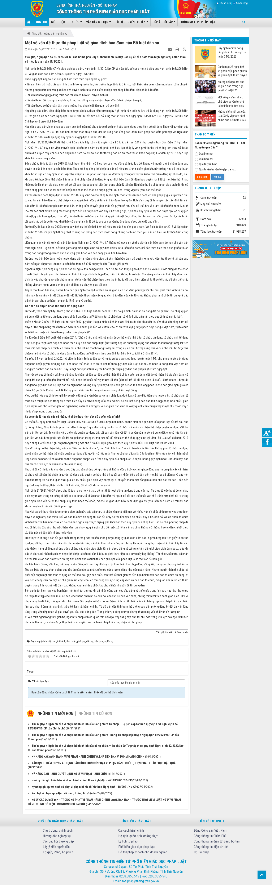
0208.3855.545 (129, 876)
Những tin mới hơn (55, 713)
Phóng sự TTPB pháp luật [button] (197, 22)
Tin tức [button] (75, 23)
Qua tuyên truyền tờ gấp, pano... (215, 169)
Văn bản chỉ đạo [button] (98, 23)
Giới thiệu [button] (58, 22)
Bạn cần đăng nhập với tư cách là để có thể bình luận (77, 692)
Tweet (30, 671)
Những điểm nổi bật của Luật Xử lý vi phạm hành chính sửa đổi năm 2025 (232, 116)
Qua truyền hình (206, 164)
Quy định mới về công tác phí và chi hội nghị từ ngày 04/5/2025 (232, 52)
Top (262, 875)
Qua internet (204, 154)
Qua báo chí (204, 159)
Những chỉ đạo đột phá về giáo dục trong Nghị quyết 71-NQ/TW (231, 86)
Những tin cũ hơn (95, 713)
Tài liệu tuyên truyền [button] (131, 23)
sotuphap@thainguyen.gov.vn (140, 881)
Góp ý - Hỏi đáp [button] (163, 23)
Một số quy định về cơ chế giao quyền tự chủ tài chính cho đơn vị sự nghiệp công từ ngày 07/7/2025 (231, 102)
